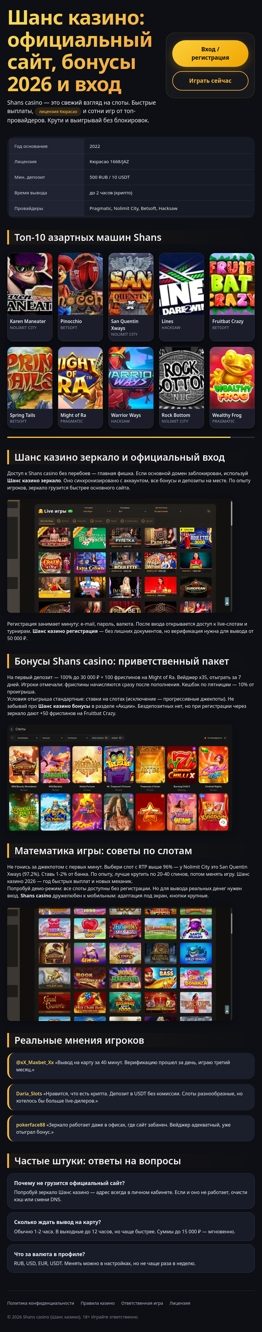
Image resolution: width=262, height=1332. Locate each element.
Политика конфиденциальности (40, 1303)
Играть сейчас (210, 80)
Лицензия (180, 1303)
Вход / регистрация (210, 53)
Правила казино (98, 1303)
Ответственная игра (142, 1303)
